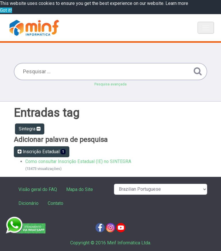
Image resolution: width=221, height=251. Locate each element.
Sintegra (30, 129)
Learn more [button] (176, 3)
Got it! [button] (6, 10)
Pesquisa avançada (110, 84)
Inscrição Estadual (42, 151)
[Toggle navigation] (205, 28)
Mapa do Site (79, 189)
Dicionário (28, 203)
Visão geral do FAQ (37, 189)
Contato (55, 203)
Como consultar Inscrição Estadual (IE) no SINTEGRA (78, 161)
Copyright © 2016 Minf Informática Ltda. (110, 243)
